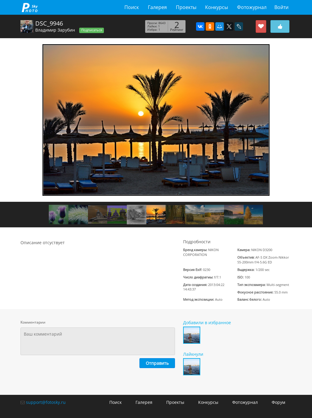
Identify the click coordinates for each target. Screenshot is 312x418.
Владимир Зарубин (55, 30)
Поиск (131, 7)
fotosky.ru (29, 7)
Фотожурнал (252, 7)
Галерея (157, 7)
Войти (281, 7)
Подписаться (91, 30)
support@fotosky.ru (46, 402)
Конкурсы (216, 7)
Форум (278, 402)
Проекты (186, 7)
